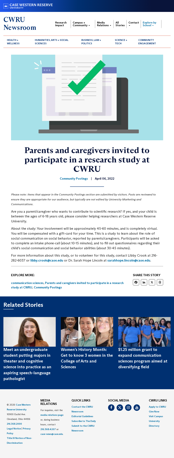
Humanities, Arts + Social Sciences (51, 41)
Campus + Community (81, 24)
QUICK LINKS (81, 400)
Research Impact (61, 24)
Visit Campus (156, 416)
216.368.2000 (14, 423)
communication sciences (27, 283)
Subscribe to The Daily (84, 421)
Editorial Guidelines (82, 416)
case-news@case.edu (51, 434)
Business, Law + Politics (91, 41)
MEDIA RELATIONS (48, 402)
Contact (133, 23)
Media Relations (104, 24)
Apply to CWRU (157, 406)
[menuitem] (17, 42)
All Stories (120, 24)
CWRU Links (158, 400)
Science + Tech (121, 41)
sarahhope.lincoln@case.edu (128, 260)
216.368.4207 (48, 429)
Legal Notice (14, 428)
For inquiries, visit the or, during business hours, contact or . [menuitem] (51, 422)
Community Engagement (147, 41)
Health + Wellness (13, 41)
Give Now (154, 411)
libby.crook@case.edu (46, 260)
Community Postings (48, 287)
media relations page (51, 414)
